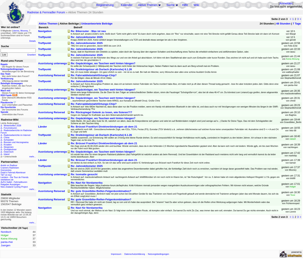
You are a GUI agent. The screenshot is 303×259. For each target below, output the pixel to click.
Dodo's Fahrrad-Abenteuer (13, 172)
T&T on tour (6, 175)
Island (6, 154)
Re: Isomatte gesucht (84, 174)
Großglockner (10, 149)
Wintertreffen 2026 (12, 125)
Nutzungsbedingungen (158, 254)
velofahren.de (7, 179)
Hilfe (185, 5)
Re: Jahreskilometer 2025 (87, 37)
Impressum (116, 254)
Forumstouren (10, 128)
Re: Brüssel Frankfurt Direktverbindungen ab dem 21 (104, 126)
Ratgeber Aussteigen (10, 184)
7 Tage (297, 23)
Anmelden (285, 3)
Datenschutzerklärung (134, 254)
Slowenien (9, 147)
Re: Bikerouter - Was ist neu (88, 31)
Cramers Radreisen (10, 167)
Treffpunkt (44, 37)
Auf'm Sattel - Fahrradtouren (14, 182)
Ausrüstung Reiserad (51, 75)
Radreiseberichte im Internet (17, 135)
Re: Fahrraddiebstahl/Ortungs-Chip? (94, 75)
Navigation (45, 31)
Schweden (9, 140)
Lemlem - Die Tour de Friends (14, 177)
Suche (170, 5)
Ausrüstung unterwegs (52, 63)
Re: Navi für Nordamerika (86, 182)
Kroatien (8, 144)
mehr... (32, 156)
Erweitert (31, 55)
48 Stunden (283, 23)
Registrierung (105, 5)
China (6, 137)
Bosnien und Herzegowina (16, 142)
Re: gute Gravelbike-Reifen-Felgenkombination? (101, 191)
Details (32, 41)
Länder (42, 126)
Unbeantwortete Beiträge (97, 23)
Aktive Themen (147, 5)
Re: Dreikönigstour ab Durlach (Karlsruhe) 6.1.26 (101, 69)
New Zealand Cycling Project (14, 187)
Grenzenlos (6, 170)
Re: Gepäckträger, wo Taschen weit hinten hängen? (103, 63)
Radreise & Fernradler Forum (46, 12)
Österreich (9, 152)
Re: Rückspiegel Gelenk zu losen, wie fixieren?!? (101, 112)
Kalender (127, 5)
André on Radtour (9, 165)
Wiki (196, 5)
